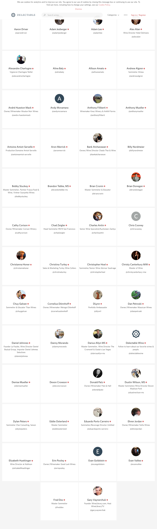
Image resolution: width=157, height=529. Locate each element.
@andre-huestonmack (21, 115)
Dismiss (78, 9)
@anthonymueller (136, 111)
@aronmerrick (59, 150)
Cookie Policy (104, 5)
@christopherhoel (97, 272)
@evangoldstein (97, 464)
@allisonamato (97, 72)
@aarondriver (21, 33)
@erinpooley (59, 468)
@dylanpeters (21, 429)
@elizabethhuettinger (21, 468)
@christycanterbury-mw (136, 272)
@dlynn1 (97, 311)
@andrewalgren (136, 76)
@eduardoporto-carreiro (97, 429)
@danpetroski (136, 311)
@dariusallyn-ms (97, 353)
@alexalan (136, 36)
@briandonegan (136, 190)
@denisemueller (21, 386)
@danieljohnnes (21, 356)
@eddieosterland (59, 429)
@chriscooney (136, 229)
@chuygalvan (21, 311)
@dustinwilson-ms (136, 392)
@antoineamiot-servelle (21, 154)
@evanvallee (136, 464)
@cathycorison (21, 233)
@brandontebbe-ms (59, 190)
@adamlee (97, 33)
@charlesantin (98, 233)
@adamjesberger (59, 33)
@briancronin (97, 193)
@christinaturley (59, 272)
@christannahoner (21, 268)
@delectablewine (136, 353)
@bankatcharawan (97, 154)
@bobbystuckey (21, 196)
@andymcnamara (59, 111)
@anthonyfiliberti (97, 115)
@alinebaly (59, 72)
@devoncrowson (59, 386)
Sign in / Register (138, 15)
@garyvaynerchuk (97, 510)
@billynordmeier (136, 150)
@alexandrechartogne (21, 76)
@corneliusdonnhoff (59, 311)
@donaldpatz (97, 389)
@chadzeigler (59, 233)
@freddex (59, 507)
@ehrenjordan (136, 429)
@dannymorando (59, 346)
